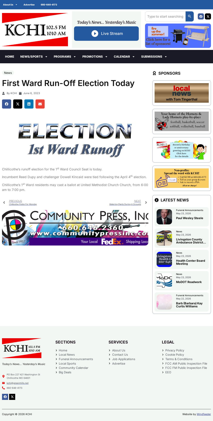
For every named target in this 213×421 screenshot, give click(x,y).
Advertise (29, 4)
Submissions (154, 56)
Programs (65, 56)
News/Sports (34, 56)
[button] (6, 104)
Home (9, 56)
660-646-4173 (49, 4)
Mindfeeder (204, 414)
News (8, 72)
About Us (10, 4)
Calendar (124, 56)
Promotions (95, 56)
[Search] (190, 16)
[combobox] (165, 16)
